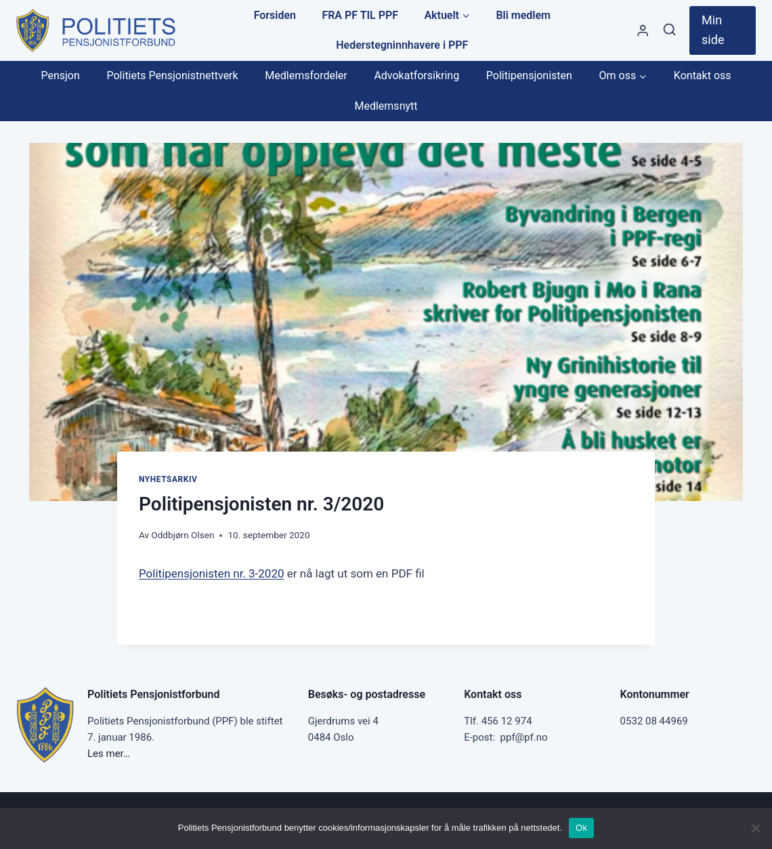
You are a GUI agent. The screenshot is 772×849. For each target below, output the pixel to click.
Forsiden (275, 15)
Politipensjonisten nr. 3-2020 (211, 573)
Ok (581, 828)
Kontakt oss (702, 75)
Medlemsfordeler (306, 75)
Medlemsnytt (385, 106)
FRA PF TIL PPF (360, 15)
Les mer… (108, 753)
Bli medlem (523, 15)
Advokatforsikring (416, 75)
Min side (713, 30)
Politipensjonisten (529, 75)
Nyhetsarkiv (168, 479)
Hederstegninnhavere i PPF (402, 45)
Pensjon (60, 75)
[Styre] (642, 30)
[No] (755, 828)
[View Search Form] (669, 30)
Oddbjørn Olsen (182, 534)
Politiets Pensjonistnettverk (172, 75)
